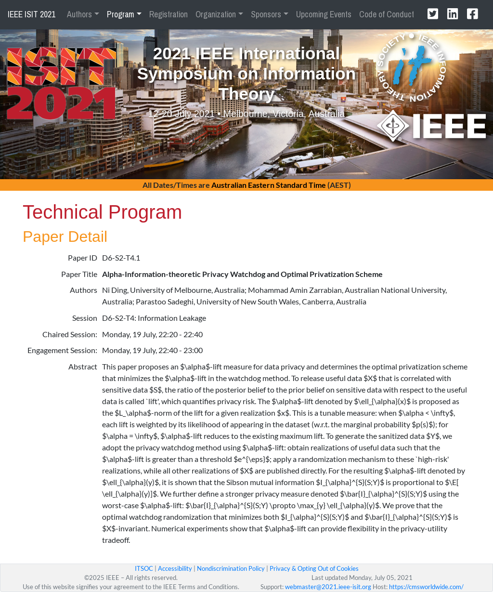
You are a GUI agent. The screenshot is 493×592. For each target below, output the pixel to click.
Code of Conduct (386, 14)
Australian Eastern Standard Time (268, 184)
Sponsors (266, 14)
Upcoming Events (323, 14)
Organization (215, 14)
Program (120, 14)
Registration (168, 14)
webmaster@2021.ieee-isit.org (328, 587)
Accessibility (175, 568)
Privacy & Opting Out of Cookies (314, 568)
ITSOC (144, 568)
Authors (79, 14)
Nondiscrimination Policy (231, 568)
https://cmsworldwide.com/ (426, 587)
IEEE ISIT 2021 (31, 14)
